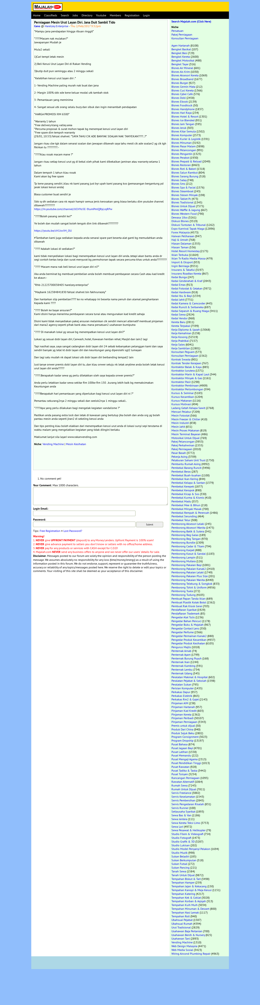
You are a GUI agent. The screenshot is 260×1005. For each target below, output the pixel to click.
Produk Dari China (182, 729)
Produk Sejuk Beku (182, 733)
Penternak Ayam (181, 654)
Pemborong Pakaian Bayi (186, 565)
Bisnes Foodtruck (181, 105)
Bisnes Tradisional (182, 202)
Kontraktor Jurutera (183, 370)
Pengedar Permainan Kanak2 (189, 636)
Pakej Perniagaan (181, 34)
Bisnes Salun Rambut (184, 172)
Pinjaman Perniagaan (184, 722)
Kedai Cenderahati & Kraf (186, 281)
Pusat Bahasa (179, 744)
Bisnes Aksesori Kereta (185, 75)
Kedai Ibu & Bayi (181, 296)
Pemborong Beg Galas (185, 535)
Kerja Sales (178, 344)
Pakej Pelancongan (183, 441)
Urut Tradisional (181, 927)
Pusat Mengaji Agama (184, 759)
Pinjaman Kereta (181, 714)
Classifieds (50, 15)
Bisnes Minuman (181, 142)
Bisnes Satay (179, 180)
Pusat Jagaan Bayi (182, 748)
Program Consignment (185, 737)
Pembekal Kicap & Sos (185, 494)
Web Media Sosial (182, 950)
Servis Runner (179, 808)
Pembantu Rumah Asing (186, 464)
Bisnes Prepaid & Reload (186, 161)
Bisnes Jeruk (178, 128)
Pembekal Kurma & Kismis (187, 497)
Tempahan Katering (183, 894)
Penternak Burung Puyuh (186, 658)
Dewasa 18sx (179, 217)
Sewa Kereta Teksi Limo (185, 823)
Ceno (37, 26)
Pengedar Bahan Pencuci (186, 621)
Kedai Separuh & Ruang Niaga (190, 311)
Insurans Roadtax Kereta (186, 273)
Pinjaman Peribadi (182, 718)
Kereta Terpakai (180, 326)
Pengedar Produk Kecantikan (188, 639)
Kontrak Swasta (180, 359)
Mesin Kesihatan (76, 444)
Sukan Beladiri (180, 856)
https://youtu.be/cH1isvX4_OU (53, 230)
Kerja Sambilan (180, 348)
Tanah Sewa (178, 871)
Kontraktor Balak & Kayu (186, 367)
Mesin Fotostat (180, 415)
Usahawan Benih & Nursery (188, 935)
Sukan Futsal (179, 864)
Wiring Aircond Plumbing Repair (190, 953)
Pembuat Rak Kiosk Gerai (186, 606)
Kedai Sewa (178, 314)
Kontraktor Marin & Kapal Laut (190, 374)
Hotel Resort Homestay (185, 251)
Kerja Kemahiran (181, 333)
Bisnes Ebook (179, 101)
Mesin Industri (180, 423)
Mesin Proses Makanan (185, 430)
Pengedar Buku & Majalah (187, 624)
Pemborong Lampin (183, 557)
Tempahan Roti (180, 916)
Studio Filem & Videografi (187, 834)
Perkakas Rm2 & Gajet (185, 699)
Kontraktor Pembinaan (185, 385)
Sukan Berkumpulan (183, 860)
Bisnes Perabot (180, 157)
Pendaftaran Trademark (185, 613)
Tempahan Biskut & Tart (186, 879)
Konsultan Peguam (183, 352)
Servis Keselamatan (183, 796)
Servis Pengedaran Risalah (187, 804)
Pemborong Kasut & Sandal (188, 553)
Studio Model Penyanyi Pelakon (190, 849)
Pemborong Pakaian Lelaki (187, 572)
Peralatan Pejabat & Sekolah (188, 680)
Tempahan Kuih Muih (184, 905)
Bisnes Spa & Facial (183, 187)
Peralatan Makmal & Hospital (189, 677)
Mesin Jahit (178, 426)
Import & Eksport (182, 262)
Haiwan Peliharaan (182, 236)
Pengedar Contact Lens (185, 628)
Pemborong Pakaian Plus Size (189, 576)
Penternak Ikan (180, 662)
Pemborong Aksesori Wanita (188, 527)
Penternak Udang (181, 673)
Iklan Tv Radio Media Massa (188, 258)
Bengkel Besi (179, 53)
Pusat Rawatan (180, 767)
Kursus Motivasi (181, 404)
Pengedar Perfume (182, 632)
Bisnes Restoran (181, 165)
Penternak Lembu (182, 669)
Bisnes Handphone (183, 109)
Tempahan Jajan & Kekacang (189, 886)
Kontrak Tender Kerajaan (186, 363)
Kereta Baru (178, 322)
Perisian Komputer (182, 688)
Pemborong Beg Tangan (186, 539)
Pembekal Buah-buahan (186, 475)
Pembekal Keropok (182, 490)
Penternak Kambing (183, 666)
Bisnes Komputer (181, 135)
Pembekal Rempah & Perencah (190, 512)
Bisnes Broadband (182, 79)
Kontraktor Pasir (181, 382)
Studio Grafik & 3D (183, 841)
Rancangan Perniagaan (185, 778)
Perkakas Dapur (180, 692)
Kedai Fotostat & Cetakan (187, 288)
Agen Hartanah (180, 45)
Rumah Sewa (179, 785)
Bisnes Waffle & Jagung (185, 210)
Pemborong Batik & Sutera (187, 531)
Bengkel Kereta (180, 56)
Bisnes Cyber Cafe (182, 94)
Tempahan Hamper (183, 882)
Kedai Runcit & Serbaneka (187, 307)
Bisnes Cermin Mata (183, 86)
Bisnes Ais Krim (180, 71)
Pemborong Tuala (182, 591)
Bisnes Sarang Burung (184, 176)
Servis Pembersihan (183, 800)
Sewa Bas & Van (181, 815)
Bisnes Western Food (184, 213)
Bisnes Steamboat (182, 191)
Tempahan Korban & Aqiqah (188, 901)
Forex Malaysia (180, 232)
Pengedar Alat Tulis (183, 617)
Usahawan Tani (180, 938)
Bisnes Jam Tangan (182, 124)
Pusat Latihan (179, 752)
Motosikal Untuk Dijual (185, 438)
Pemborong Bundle (183, 542)
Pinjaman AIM (179, 703)
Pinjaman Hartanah (183, 707)
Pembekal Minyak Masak (186, 509)
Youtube (101, 15)
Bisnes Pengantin (181, 154)
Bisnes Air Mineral (182, 68)
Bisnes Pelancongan (183, 150)
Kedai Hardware (181, 292)
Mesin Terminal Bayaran (186, 434)
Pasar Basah (178, 453)
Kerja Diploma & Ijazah (185, 329)
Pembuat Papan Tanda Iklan (188, 598)
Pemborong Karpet (182, 550)
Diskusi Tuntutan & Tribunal (188, 225)
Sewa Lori (177, 826)
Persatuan (177, 31)
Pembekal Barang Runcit (186, 468)
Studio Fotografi (181, 838)
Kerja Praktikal (180, 340)
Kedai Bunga (179, 277)
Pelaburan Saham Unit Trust (188, 460)
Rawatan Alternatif (182, 781)
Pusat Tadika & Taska (184, 770)
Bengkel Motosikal (182, 60)
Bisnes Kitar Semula (183, 131)
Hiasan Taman (180, 247)
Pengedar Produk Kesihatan (188, 643)
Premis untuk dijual (183, 725)
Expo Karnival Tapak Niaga (187, 228)
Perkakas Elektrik (181, 696)
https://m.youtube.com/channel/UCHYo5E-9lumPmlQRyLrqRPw (73, 209)
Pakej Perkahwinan (182, 445)
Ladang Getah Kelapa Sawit (188, 408)
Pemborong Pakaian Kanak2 (188, 569)
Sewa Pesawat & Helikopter (188, 830)
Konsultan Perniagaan (184, 38)
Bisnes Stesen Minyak (184, 195)
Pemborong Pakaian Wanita (188, 580)
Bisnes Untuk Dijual (183, 206)
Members (115, 15)
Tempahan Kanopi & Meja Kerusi (191, 890)
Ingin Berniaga (180, 266)
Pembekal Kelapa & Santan (188, 482)
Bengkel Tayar (179, 64)
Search (65, 15)
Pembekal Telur (180, 520)
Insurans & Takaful (183, 270)
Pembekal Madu (181, 501)
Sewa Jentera (179, 819)
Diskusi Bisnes (180, 221)
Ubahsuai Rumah (181, 923)
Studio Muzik (179, 852)
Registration (132, 15)
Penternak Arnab (181, 651)
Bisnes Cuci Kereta (182, 90)
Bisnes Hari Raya (181, 112)
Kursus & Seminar (182, 393)
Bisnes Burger (179, 83)
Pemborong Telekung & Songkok (191, 583)
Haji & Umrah (179, 240)
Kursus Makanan (181, 400)
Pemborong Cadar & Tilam (187, 546)
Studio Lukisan (180, 845)
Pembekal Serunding (184, 516)
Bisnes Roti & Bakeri (183, 169)
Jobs (75, 15)
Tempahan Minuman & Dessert (190, 908)
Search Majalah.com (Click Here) (191, 21)
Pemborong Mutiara (183, 561)
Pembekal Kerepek (182, 486)
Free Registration (50, 531)
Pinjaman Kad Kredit (184, 710)
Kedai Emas (178, 284)
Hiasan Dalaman (181, 243)
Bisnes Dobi (178, 98)
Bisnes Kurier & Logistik (186, 139)
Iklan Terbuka (179, 255)
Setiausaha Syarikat (183, 811)
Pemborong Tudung (183, 595)
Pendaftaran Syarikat (184, 609)
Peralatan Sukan (181, 684)
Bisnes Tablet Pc (181, 199)
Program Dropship (182, 740)
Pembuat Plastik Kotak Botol (188, 602)
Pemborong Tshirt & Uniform (189, 587)
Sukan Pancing (180, 867)
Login (146, 15)
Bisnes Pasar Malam (183, 146)
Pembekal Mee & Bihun (185, 505)
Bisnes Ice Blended (183, 120)
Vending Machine (53, 444)
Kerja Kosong (179, 337)
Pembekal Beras (181, 471)
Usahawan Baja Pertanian (186, 931)
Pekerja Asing (179, 456)
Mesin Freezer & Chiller (185, 419)
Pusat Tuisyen (179, 774)
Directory (87, 15)
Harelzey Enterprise (56, 26)
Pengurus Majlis (181, 647)
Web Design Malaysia (184, 946)
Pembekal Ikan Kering (184, 479)
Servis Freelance (181, 793)
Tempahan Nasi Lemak (185, 912)
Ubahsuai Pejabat (182, 920)
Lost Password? (72, 531)
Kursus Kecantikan (182, 397)
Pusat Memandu (181, 755)
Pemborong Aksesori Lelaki (187, 524)
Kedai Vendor (179, 318)
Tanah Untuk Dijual (183, 875)
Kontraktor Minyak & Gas (186, 378)
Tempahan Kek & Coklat (186, 897)
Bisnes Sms (178, 183)
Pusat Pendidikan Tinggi (186, 763)
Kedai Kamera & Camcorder (188, 303)
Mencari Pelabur (181, 411)
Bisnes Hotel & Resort (184, 116)
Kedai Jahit (178, 299)
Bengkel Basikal (181, 49)
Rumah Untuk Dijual (183, 789)
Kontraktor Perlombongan (187, 389)
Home (36, 15)
